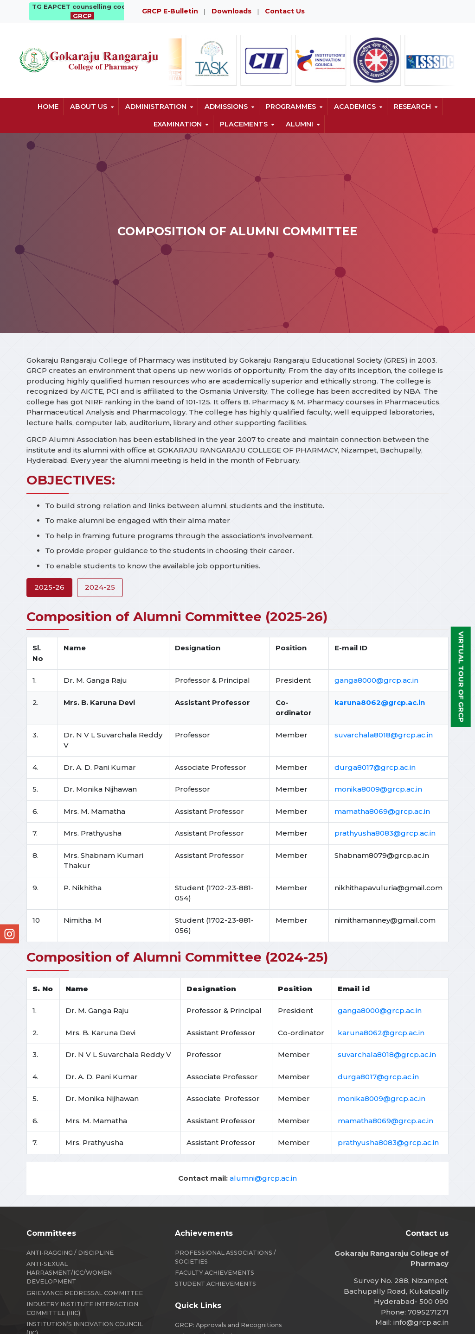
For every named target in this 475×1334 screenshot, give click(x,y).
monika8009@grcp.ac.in (378, 789)
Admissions (226, 106)
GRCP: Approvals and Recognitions (228, 1324)
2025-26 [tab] (49, 587)
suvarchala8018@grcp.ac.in (383, 734)
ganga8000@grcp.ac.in (376, 680)
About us (88, 106)
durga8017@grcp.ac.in (375, 767)
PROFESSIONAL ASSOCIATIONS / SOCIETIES (225, 1257)
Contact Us (285, 11)
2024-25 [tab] (100, 587)
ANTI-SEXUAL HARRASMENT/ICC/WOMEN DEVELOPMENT (69, 1272)
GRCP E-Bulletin (170, 11)
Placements (244, 124)
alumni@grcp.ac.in (263, 1178)
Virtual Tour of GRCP (461, 677)
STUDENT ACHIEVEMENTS (215, 1283)
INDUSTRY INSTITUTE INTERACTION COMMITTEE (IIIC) (82, 1308)
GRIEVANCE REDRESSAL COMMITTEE (84, 1293)
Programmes (291, 106)
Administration (155, 106)
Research (412, 106)
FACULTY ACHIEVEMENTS (214, 1272)
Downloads (231, 11)
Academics (355, 106)
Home (48, 106)
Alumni (299, 124)
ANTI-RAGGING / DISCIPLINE (70, 1252)
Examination (178, 124)
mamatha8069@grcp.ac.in (382, 811)
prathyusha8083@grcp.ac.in (385, 833)
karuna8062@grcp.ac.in (381, 1032)
